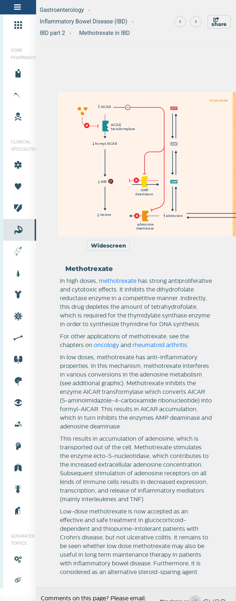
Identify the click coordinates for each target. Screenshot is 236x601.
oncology (106, 345)
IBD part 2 (52, 33)
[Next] (196, 21)
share (219, 22)
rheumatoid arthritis (159, 345)
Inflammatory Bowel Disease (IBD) (83, 21)
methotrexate (117, 281)
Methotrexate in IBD (104, 33)
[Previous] (180, 21)
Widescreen (108, 245)
